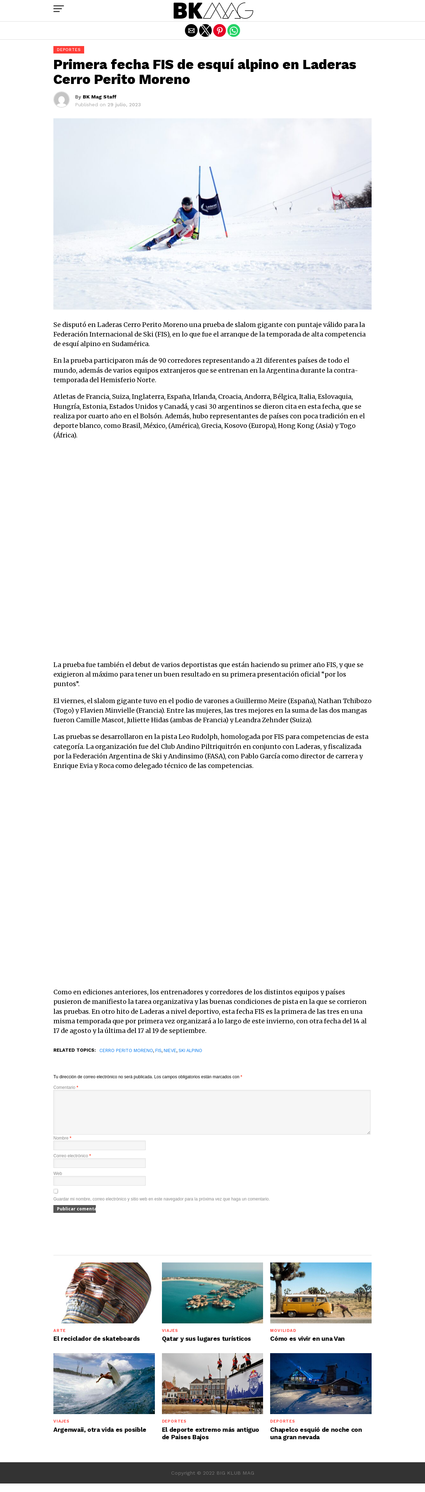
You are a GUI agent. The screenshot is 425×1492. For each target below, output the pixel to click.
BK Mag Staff (100, 97)
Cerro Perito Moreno (126, 1051)
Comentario (65, 1087)
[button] (58, 8)
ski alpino (190, 1051)
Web (57, 1182)
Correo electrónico (72, 1164)
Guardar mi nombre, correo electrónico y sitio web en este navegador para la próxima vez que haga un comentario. (161, 1207)
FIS (158, 1051)
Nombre (62, 1146)
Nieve (170, 1051)
